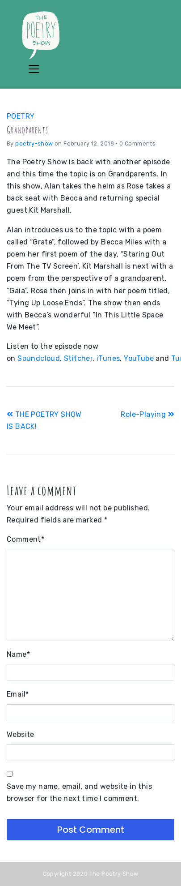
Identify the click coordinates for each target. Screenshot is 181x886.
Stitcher (78, 358)
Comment (25, 539)
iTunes (108, 358)
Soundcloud (38, 358)
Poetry (20, 116)
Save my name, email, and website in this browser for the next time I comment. (79, 792)
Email (18, 694)
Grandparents (27, 130)
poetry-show (34, 143)
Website (20, 734)
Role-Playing (147, 414)
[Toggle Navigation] (33, 69)
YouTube (139, 358)
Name (18, 654)
